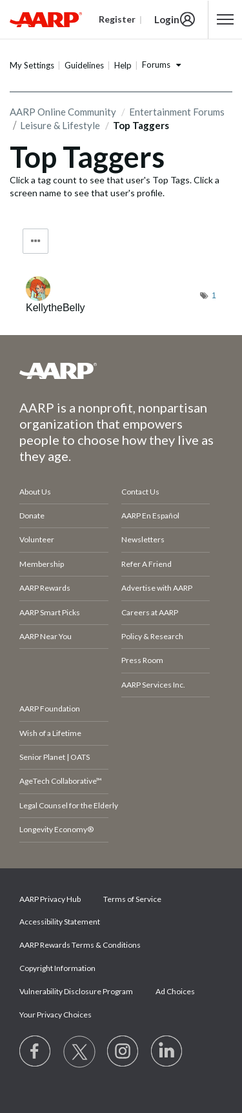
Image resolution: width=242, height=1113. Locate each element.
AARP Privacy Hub (50, 899)
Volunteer (36, 539)
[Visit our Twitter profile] (79, 1052)
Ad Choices (175, 991)
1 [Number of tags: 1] (214, 295)
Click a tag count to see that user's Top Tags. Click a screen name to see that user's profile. (114, 186)
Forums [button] (156, 64)
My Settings (32, 65)
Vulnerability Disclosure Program (76, 991)
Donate (32, 515)
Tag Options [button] (35, 241)
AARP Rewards (44, 588)
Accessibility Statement (59, 921)
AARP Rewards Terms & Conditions (80, 945)
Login (166, 19)
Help (123, 65)
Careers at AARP (149, 612)
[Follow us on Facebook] (35, 1052)
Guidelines (84, 65)
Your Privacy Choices (55, 1014)
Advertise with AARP (156, 588)
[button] (225, 19)
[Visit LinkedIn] (167, 1052)
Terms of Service (132, 899)
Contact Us (140, 491)
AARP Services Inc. (153, 684)
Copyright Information (57, 968)
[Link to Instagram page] (123, 1052)
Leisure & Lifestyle (60, 125)
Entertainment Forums (177, 111)
